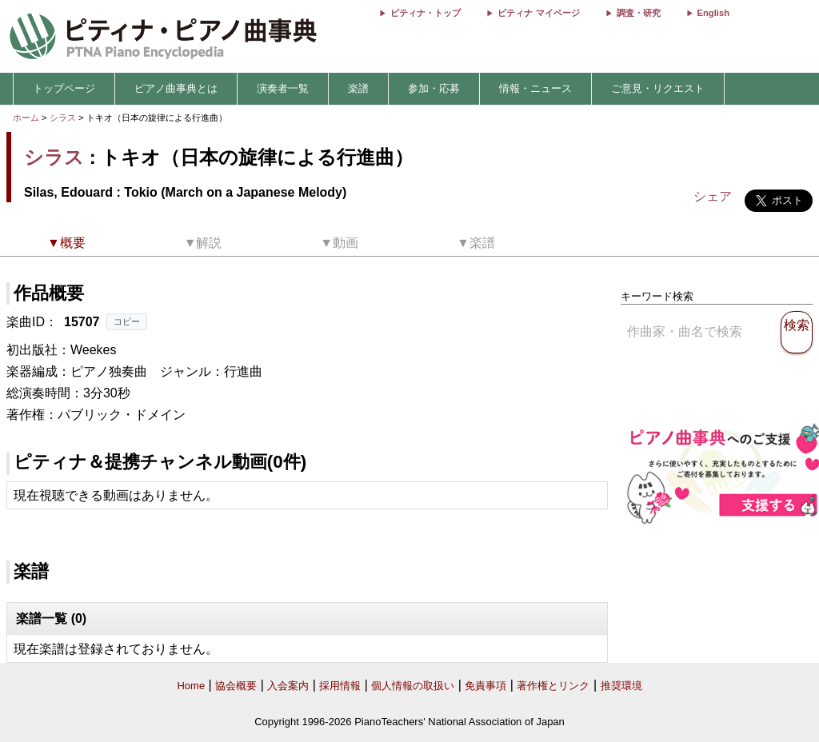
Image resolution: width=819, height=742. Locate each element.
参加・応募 (434, 88)
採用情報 (340, 686)
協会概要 (236, 686)
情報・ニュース (535, 88)
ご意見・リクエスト (658, 88)
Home (191, 686)
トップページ (64, 88)
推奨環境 (621, 686)
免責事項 (485, 686)
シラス (63, 117)
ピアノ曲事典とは (176, 88)
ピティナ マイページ (538, 13)
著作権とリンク (553, 686)
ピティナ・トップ (425, 13)
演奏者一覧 (283, 88)
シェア (712, 196)
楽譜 (358, 88)
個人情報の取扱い (412, 686)
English (713, 13)
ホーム (26, 117)
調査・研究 (639, 13)
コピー (127, 321)
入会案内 (288, 686)
